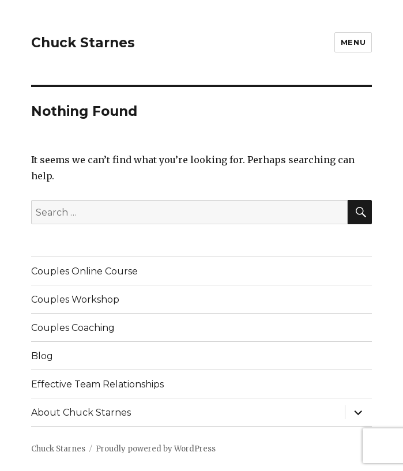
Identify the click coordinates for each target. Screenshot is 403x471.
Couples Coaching (73, 327)
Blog (42, 356)
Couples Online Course (84, 271)
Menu (353, 42)
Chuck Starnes (83, 43)
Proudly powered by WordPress (156, 449)
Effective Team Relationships (97, 384)
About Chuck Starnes (81, 412)
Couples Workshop (75, 299)
